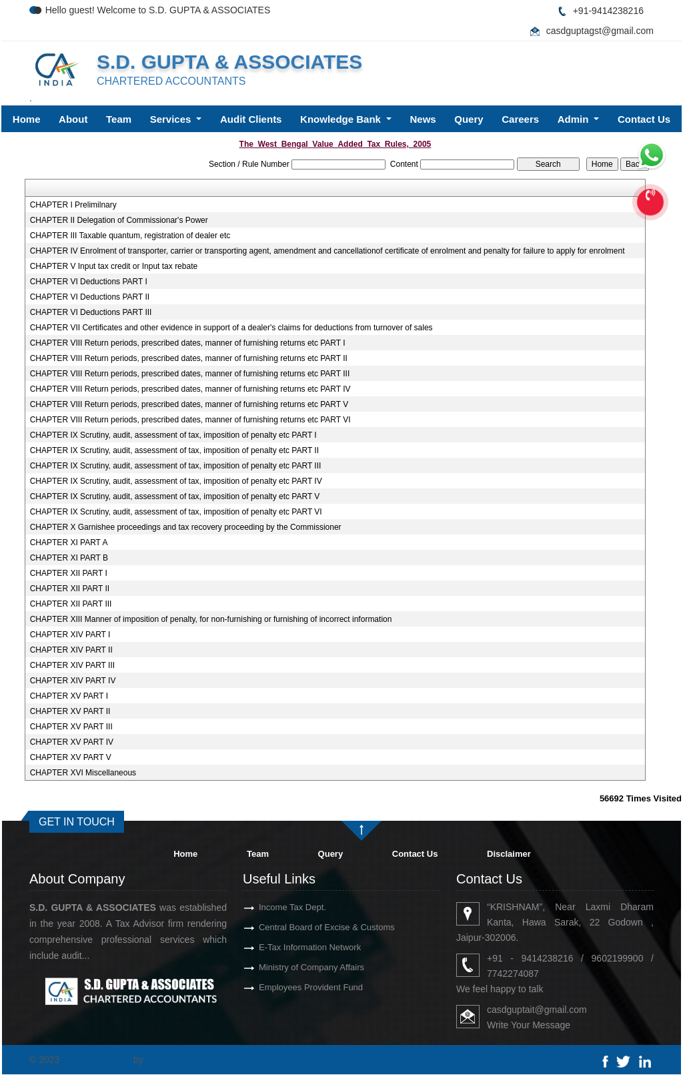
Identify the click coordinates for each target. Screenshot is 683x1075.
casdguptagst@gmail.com (600, 30)
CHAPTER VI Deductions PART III (91, 312)
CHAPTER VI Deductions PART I (88, 281)
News (423, 119)
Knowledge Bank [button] (342, 119)
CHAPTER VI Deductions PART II (89, 297)
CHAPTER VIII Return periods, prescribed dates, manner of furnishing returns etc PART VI (190, 419)
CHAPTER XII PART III (71, 604)
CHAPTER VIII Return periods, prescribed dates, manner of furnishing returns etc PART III (190, 373)
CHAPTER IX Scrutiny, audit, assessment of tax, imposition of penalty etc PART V (175, 496)
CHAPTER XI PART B (69, 558)
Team (118, 119)
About (73, 119)
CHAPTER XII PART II (69, 588)
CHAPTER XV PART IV (71, 742)
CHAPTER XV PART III (71, 726)
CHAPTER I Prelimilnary (73, 205)
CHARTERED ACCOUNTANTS (171, 81)
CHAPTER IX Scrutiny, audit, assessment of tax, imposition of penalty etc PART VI (176, 511)
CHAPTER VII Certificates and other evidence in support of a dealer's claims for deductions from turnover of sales (231, 327)
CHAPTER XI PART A (69, 542)
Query (468, 119)
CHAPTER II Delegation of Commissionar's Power (119, 220)
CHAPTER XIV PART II (71, 650)
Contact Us (644, 119)
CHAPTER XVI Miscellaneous (83, 772)
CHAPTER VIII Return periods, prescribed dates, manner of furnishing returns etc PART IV (190, 389)
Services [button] (172, 119)
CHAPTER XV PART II (70, 711)
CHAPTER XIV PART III (72, 665)
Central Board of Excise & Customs (303, 927)
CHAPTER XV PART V (70, 757)
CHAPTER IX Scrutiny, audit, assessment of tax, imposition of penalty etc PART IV (176, 481)
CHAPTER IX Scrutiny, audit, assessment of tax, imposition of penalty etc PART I (173, 435)
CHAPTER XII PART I (68, 573)
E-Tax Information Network (286, 947)
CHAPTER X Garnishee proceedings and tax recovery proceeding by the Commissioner (186, 527)
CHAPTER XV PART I (69, 696)
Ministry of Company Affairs (287, 967)
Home (27, 119)
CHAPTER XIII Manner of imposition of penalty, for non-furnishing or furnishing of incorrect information (211, 619)
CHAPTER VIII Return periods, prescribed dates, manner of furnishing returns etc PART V (189, 404)
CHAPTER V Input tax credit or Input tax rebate (113, 266)
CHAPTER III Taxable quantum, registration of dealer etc (130, 235)
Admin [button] (575, 119)
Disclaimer (509, 854)
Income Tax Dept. (268, 907)
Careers (520, 119)
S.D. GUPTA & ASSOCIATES (229, 62)
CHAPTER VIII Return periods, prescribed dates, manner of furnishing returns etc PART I (188, 343)
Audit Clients (251, 119)
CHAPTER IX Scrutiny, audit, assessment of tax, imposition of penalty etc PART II (174, 450)
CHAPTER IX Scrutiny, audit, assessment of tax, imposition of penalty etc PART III (175, 465)
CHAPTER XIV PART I (70, 634)
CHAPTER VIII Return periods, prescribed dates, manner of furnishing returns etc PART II (189, 358)
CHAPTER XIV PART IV (73, 680)
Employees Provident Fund (287, 987)
